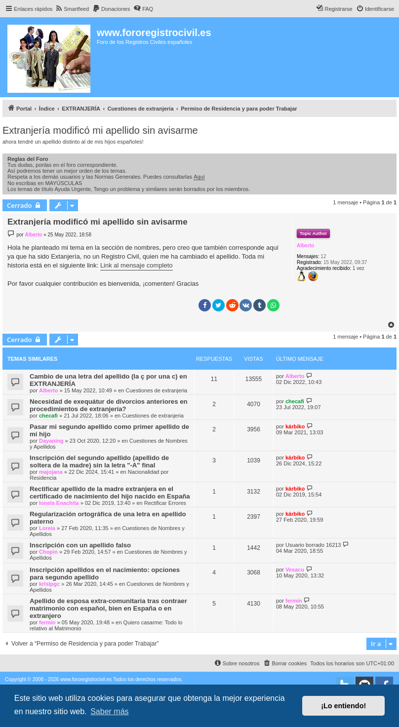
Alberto (305, 245)
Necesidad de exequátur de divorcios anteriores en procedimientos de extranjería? (109, 405)
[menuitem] (72, 9)
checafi (48, 416)
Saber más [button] (109, 711)
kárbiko (295, 426)
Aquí (199, 177)
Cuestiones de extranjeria (156, 390)
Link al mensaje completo (136, 265)
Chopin (48, 552)
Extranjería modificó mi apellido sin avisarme (100, 130)
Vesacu (294, 570)
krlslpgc (49, 584)
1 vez (358, 268)
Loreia (47, 528)
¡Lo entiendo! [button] (343, 706)
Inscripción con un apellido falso (80, 545)
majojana (51, 472)
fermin (47, 622)
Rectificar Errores (165, 503)
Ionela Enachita (59, 503)
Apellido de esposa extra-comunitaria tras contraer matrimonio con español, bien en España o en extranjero (108, 608)
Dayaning (51, 441)
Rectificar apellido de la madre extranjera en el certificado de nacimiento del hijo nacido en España (110, 492)
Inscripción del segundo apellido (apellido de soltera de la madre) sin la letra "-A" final (99, 461)
